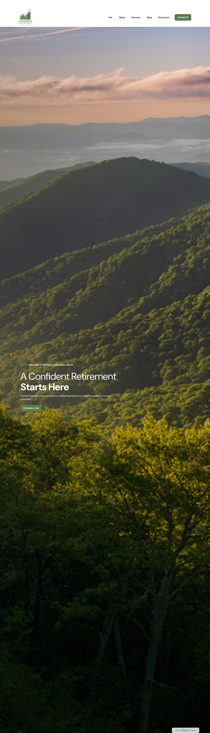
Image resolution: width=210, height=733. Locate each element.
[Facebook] (178, 725)
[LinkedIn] (182, 725)
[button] (110, 9)
